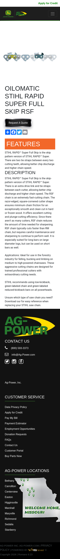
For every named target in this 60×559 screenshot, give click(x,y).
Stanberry (10, 529)
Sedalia (9, 524)
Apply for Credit (48, 3)
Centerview (11, 491)
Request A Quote (18, 122)
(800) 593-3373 (16, 348)
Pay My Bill (29, 3)
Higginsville (11, 502)
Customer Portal (14, 450)
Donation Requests (16, 434)
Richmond (10, 519)
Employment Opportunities (20, 428)
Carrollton (10, 486)
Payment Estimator (15, 423)
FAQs (8, 439)
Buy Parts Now (13, 456)
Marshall (9, 508)
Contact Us (11, 445)
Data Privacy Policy (16, 407)
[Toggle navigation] (52, 14)
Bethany (9, 480)
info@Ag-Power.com (20, 354)
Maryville (10, 513)
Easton (9, 497)
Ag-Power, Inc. (13, 382)
